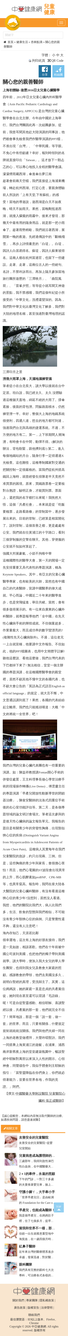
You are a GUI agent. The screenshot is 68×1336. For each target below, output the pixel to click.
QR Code (56, 60)
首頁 (9, 42)
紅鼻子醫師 (27, 1246)
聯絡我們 (34, 1314)
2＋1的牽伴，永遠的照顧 (37, 1174)
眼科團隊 (25, 1264)
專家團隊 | (32, 1300)
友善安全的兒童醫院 (33, 1137)
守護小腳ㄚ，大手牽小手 (37, 1192)
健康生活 (22, 42)
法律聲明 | (47, 1307)
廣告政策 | (20, 1307)
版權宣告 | (34, 1307)
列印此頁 (36, 60)
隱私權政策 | (47, 1300)
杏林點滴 (37, 42)
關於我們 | (19, 1300)
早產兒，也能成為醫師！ (37, 1210)
